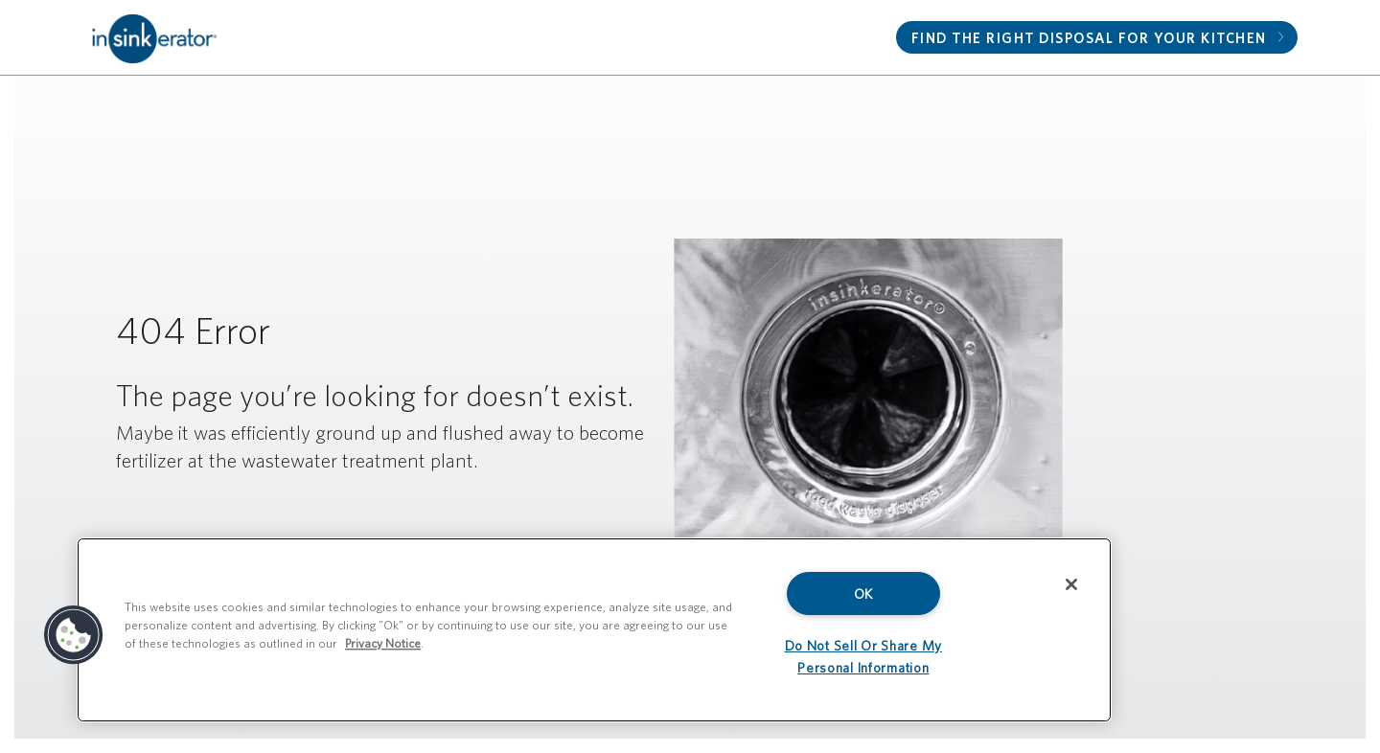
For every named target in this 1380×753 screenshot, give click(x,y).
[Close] (1071, 584)
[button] (73, 635)
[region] (594, 629)
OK (863, 593)
